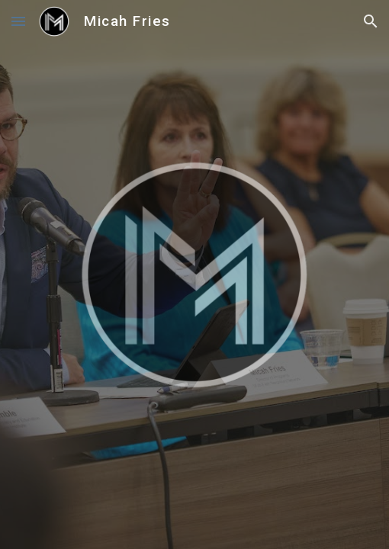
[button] (18, 21)
